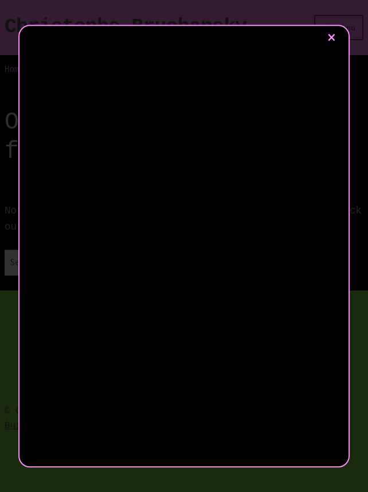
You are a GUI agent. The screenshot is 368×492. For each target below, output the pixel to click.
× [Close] (331, 37)
